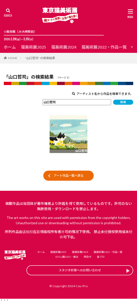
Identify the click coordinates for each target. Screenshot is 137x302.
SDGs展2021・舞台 (66, 256)
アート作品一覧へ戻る (69, 175)
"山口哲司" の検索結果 (40, 58)
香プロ (101, 256)
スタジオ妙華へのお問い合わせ (80, 270)
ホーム (10, 47)
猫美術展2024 (63, 47)
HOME (12, 58)
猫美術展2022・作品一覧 (104, 47)
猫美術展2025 (33, 47)
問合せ (87, 256)
